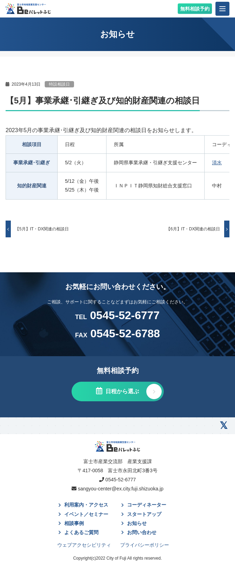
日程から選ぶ (121, 391)
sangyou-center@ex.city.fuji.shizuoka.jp (120, 488)
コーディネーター (146, 505)
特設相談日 (59, 84)
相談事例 (74, 523)
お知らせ (137, 523)
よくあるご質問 (81, 532)
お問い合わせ (141, 532)
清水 (217, 162)
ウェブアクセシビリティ (84, 545)
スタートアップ (144, 514)
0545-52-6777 (117, 315)
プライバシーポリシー (144, 545)
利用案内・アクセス (86, 505)
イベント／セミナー (86, 514)
